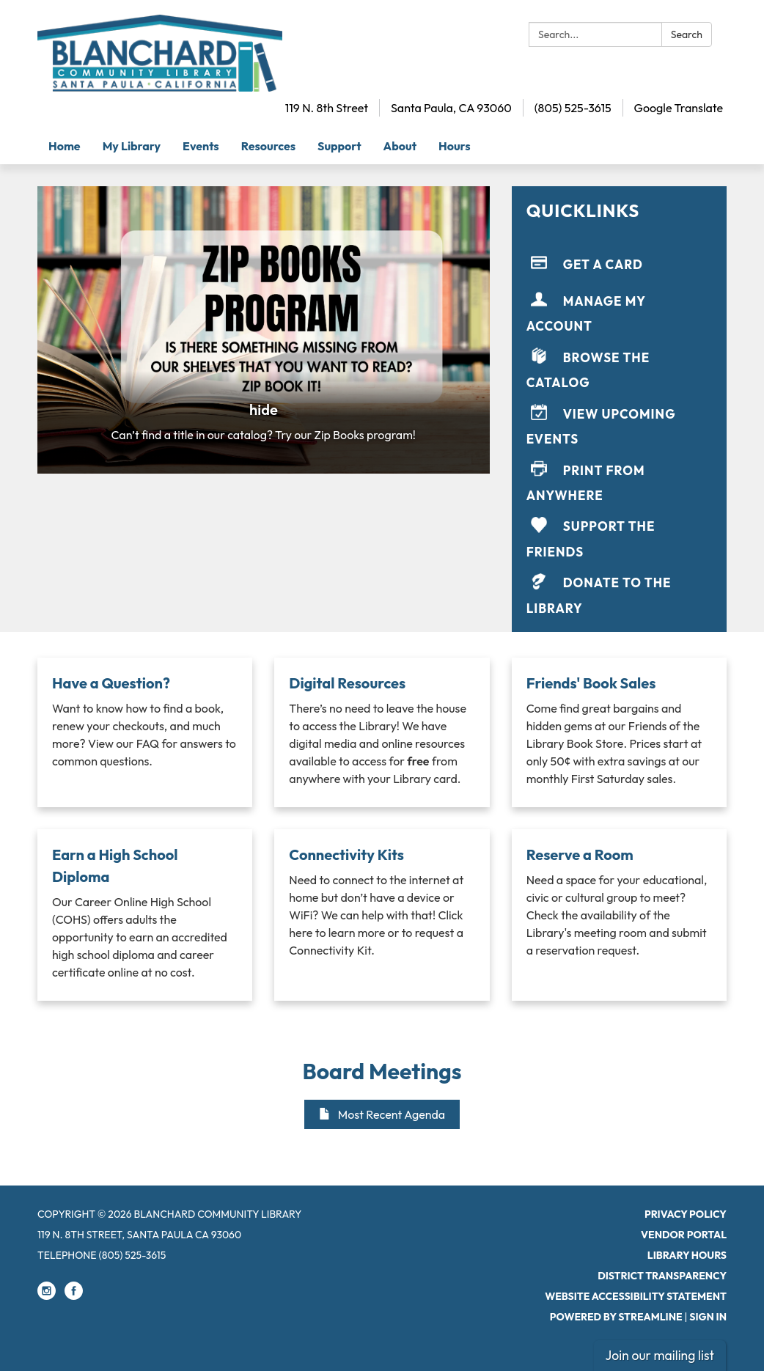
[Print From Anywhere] (619, 479)
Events (201, 146)
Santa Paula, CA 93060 (451, 107)
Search (686, 34)
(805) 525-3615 (573, 107)
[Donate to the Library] (619, 592)
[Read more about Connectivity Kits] (381, 915)
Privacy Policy (685, 1214)
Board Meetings (382, 1071)
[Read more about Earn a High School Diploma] (144, 915)
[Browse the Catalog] (619, 367)
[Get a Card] (619, 264)
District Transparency (662, 1275)
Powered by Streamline (616, 1316)
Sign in (708, 1316)
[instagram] (46, 1296)
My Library (132, 146)
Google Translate (678, 107)
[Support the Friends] (619, 536)
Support (339, 146)
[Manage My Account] (619, 310)
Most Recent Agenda (382, 1114)
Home (64, 146)
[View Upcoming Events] (619, 423)
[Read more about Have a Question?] (144, 732)
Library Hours (687, 1255)
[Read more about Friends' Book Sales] (619, 732)
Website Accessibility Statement (636, 1296)
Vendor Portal (684, 1234)
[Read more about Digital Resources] (381, 732)
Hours (454, 146)
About (399, 146)
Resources (268, 146)
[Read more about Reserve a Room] (619, 915)
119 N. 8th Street (326, 107)
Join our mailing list (660, 1355)
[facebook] (74, 1296)
